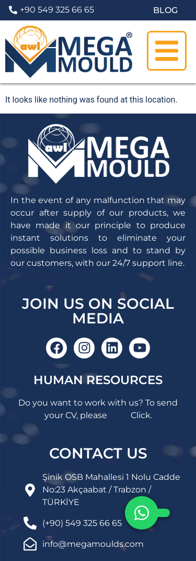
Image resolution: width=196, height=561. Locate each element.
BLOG (165, 10)
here (119, 415)
